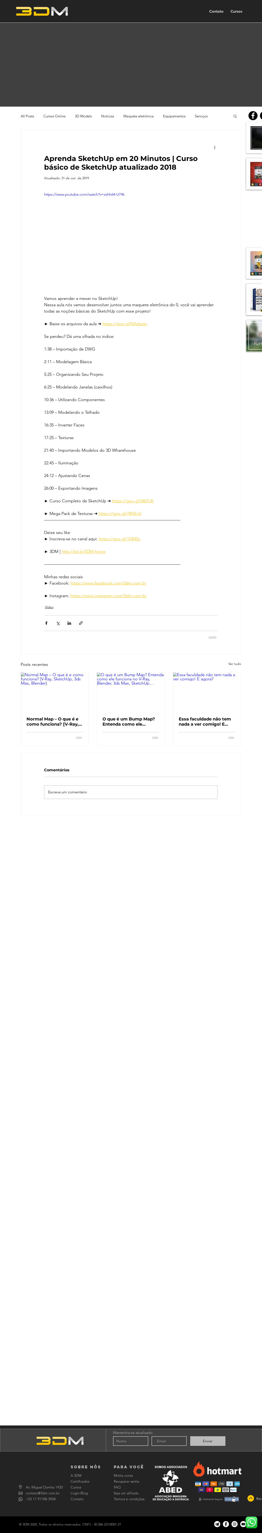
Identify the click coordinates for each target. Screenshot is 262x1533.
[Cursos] (84, 1487)
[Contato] (86, 1499)
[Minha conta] (125, 1475)
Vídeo (49, 607)
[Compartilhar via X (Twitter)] (58, 623)
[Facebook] (253, 115)
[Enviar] (207, 1441)
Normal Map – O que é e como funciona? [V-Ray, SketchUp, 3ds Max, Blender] (53, 721)
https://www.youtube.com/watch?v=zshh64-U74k (84, 194)
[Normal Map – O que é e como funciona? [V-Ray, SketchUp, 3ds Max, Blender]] (55, 692)
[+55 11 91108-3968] (41, 1499)
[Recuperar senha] (127, 1481)
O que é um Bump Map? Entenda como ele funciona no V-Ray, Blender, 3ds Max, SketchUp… (129, 721)
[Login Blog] (84, 1493)
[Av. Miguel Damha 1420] (44, 1487)
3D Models (83, 116)
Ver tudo (234, 664)
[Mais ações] (215, 147)
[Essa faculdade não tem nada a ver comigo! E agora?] (207, 692)
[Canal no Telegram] (217, 1524)
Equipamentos (174, 116)
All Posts (27, 116)
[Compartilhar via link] (81, 623)
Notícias (107, 116)
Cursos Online (54, 116)
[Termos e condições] (129, 1499)
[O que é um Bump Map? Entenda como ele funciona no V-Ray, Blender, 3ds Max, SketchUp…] (131, 692)
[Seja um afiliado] (127, 1493)
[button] (235, 116)
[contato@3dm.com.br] (43, 1493)
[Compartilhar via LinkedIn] (69, 623)
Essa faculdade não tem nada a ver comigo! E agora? (205, 721)
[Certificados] (84, 1481)
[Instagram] (235, 1524)
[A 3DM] (82, 1475)
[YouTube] (243, 1524)
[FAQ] (127, 1487)
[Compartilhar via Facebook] (46, 623)
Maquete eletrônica (138, 116)
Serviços (201, 116)
